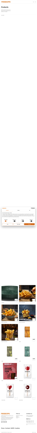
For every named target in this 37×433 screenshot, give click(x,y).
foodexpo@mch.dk (30, 416)
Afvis (7, 224)
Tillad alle (29, 224)
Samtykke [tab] (7, 210)
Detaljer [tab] (18, 210)
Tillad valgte (18, 224)
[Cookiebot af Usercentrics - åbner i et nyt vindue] (31, 208)
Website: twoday (34, 432)
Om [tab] (29, 210)
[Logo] (5, 2)
